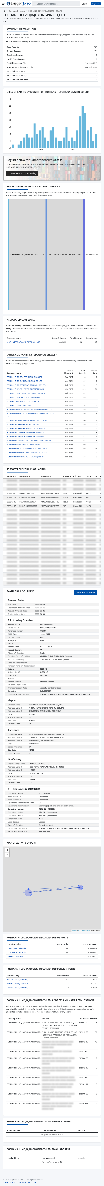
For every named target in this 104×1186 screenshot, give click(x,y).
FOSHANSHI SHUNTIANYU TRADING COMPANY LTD (29, 440)
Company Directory (17, 11)
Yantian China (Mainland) (17, 979)
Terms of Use (24, 1182)
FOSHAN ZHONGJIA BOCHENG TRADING (24, 397)
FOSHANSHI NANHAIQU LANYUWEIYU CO (24, 424)
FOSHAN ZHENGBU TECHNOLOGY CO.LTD (25, 377)
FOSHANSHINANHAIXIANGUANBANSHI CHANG (27, 452)
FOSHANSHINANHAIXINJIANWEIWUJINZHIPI (26, 456)
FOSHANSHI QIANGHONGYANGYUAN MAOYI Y (27, 432)
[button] (7, 850)
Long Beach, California (16, 952)
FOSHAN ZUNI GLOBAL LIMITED (20, 405)
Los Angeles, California (16, 948)
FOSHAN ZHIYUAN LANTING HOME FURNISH (26, 389)
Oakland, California (15, 956)
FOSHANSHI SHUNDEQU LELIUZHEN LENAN (25, 436)
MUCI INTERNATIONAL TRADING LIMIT (64, 254)
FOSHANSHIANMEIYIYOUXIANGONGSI (23, 444)
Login (84, 3)
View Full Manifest (85, 592)
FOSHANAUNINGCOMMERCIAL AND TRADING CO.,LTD (30, 409)
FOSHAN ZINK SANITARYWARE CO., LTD (23, 401)
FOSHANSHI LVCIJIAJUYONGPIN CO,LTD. (27, 254)
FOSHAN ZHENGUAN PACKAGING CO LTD (24, 381)
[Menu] (3, 3)
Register (95, 4)
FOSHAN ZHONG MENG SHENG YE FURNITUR (26, 393)
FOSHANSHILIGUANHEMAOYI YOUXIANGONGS (27, 448)
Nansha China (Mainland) (17, 983)
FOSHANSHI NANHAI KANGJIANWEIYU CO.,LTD (27, 420)
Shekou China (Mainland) (17, 987)
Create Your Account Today (22, 173)
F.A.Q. (36, 1182)
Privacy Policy (9, 1182)
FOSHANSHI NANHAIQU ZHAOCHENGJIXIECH (26, 428)
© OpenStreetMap (84, 930)
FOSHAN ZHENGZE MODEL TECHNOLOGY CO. (26, 385)
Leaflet (74, 930)
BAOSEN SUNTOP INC (94, 254)
